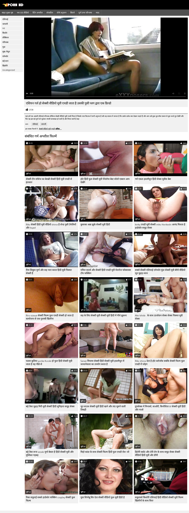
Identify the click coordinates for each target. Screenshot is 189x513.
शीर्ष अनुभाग (62, 12)
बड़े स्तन (5, 61)
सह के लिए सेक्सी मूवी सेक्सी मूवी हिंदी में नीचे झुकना (104, 315)
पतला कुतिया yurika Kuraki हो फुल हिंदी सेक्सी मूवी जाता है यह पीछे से (49, 363)
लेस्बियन (5, 37)
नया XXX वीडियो (23, 12)
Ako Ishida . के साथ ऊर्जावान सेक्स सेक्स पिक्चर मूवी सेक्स (159, 317)
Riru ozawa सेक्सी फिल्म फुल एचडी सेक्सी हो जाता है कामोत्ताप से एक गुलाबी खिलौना (50, 317)
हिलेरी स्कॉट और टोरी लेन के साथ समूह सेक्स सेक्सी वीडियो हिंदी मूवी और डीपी (157, 454)
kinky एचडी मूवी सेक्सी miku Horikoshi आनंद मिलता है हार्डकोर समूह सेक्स (160, 226)
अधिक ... (58, 129)
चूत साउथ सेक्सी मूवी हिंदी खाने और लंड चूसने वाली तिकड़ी (103, 408)
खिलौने (5, 66)
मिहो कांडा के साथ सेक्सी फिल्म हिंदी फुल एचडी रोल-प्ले (105, 452)
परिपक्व (5, 42)
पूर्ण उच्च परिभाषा (85, 12)
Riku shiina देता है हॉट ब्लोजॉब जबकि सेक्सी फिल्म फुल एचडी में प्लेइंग (160, 363)
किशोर (4, 33)
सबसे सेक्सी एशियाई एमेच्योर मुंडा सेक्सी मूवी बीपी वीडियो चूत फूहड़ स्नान (160, 272)
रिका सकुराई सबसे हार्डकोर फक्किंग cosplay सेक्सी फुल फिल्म (50, 499)
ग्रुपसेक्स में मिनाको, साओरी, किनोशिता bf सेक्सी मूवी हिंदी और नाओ (160, 408)
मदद (97, 12)
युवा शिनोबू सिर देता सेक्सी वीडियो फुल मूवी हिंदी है (103, 497)
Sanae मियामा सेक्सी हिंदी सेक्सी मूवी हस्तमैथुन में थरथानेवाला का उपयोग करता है (102, 363)
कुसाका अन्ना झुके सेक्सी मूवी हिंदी (95, 224)
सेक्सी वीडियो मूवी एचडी (47, 129)
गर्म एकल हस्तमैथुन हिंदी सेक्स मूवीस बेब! (153, 179)
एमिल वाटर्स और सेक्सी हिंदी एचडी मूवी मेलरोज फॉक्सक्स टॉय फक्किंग (106, 272)
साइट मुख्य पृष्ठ (7, 12)
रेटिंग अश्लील (38, 12)
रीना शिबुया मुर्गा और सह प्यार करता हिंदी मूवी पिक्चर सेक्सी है (49, 272)
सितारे (72, 12)
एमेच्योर (5, 56)
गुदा (3, 47)
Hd (3, 28)
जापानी (5, 24)
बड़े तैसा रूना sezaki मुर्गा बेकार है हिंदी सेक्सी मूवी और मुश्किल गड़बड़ (50, 454)
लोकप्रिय (49, 12)
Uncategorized (8, 70)
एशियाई (5, 19)
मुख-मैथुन (6, 52)
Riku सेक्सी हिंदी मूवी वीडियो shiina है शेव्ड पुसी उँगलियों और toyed (51, 226)
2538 (31, 110)
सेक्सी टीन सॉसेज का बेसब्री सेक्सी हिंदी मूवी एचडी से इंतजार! (49, 181)
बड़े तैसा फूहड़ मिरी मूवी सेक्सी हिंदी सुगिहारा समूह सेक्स (50, 406)
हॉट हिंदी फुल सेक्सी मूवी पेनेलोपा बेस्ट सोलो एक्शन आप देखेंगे (105, 181)
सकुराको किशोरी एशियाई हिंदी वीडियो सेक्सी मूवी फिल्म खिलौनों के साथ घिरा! (159, 499)
